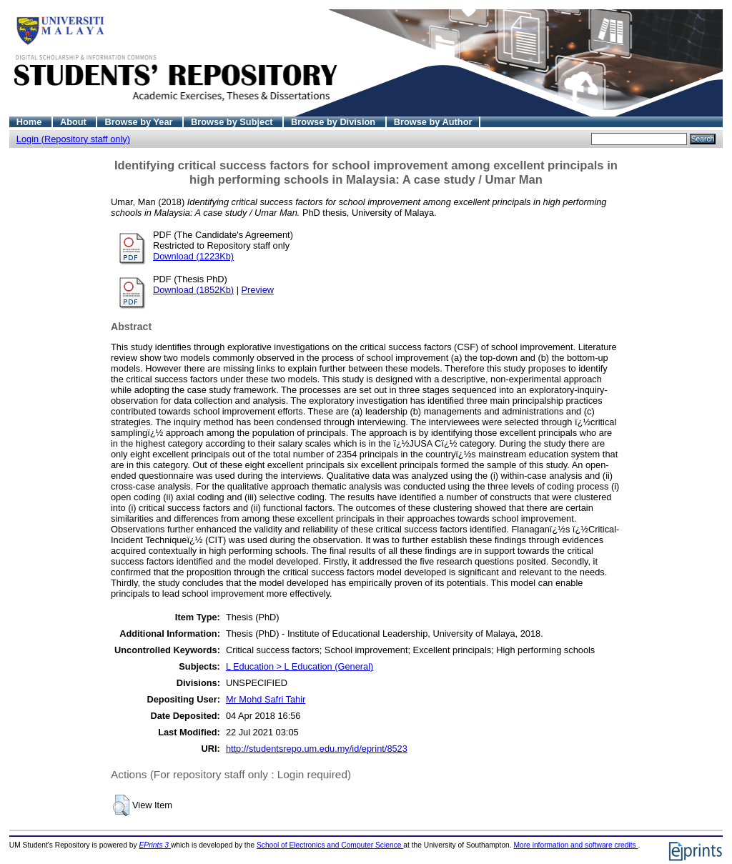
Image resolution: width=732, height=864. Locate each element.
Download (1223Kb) (193, 256)
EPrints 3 (155, 845)
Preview (258, 289)
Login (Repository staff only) (73, 139)
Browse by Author (433, 121)
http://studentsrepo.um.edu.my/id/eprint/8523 (316, 748)
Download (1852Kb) (193, 289)
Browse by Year (139, 121)
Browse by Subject (233, 121)
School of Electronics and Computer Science (330, 845)
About (74, 121)
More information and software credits (575, 845)
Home (30, 121)
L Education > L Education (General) (299, 666)
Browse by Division (334, 121)
